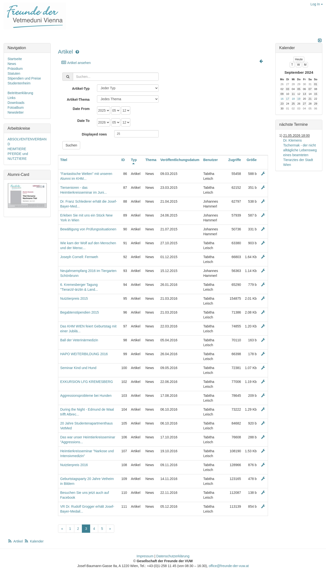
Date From (81, 109)
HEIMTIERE (17, 149)
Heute (299, 59)
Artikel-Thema (78, 99)
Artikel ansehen (76, 63)
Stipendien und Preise (24, 78)
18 (293, 98)
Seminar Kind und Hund (78, 368)
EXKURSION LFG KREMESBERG (86, 382)
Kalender (34, 541)
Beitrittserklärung (20, 93)
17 (287, 98)
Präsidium (15, 69)
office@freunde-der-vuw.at (229, 566)
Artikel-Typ (81, 88)
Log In (316, 4)
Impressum (145, 556)
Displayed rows (94, 134)
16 (281, 98)
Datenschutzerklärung (172, 556)
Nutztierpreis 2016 (74, 465)
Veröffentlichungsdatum (179, 160)
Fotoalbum (16, 107)
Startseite (15, 59)
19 (298, 98)
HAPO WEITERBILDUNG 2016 (84, 354)
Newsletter (16, 112)
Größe (252, 160)
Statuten (14, 73)
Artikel (65, 52)
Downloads (16, 103)
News (12, 64)
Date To (83, 121)
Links (12, 98)
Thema (150, 160)
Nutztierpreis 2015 (74, 298)
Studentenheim (19, 83)
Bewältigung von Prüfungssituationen (88, 229)
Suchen (71, 145)
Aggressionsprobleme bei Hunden (86, 395)
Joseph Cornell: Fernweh (79, 257)
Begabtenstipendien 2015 (79, 312)
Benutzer (210, 160)
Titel (63, 160)
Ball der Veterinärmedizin (79, 340)
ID (123, 160)
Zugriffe (234, 160)
